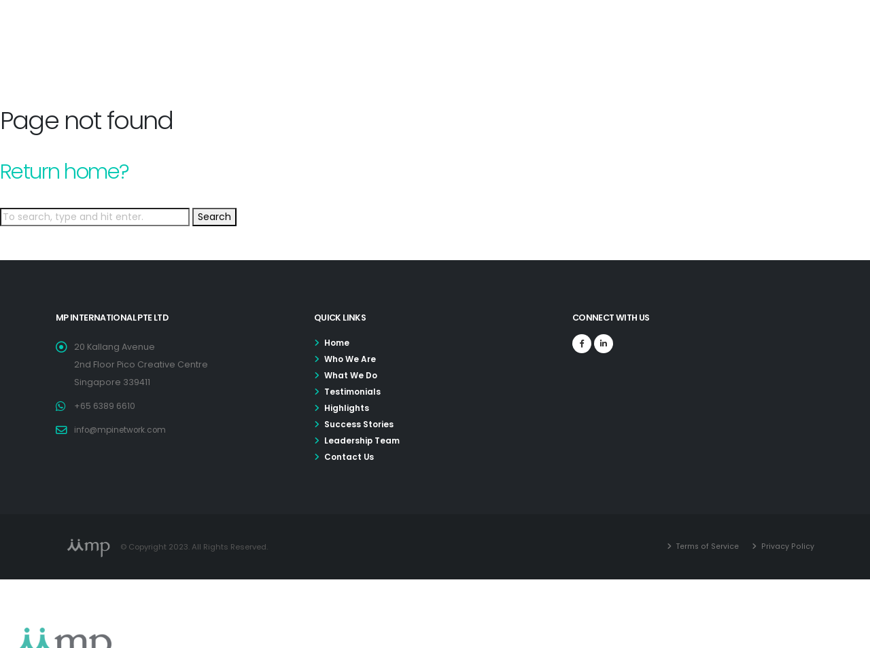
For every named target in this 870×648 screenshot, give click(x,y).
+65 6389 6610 (105, 406)
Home (337, 342)
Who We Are (351, 359)
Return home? (64, 171)
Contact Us (350, 457)
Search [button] (214, 216)
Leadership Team (363, 440)
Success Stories (360, 424)
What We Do (352, 375)
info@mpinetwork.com (123, 429)
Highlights (347, 408)
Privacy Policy (787, 546)
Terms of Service (708, 546)
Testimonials (353, 391)
